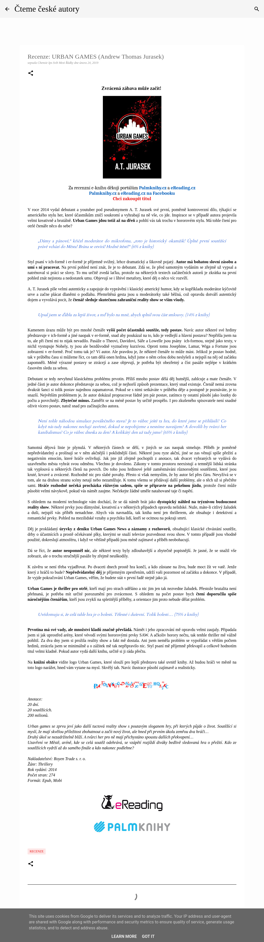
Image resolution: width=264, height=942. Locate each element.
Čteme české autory (46, 8)
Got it (148, 936)
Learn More (124, 936)
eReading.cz (183, 188)
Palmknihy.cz (153, 188)
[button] (31, 73)
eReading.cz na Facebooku (148, 193)
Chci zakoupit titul (132, 198)
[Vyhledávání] (257, 9)
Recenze (37, 851)
